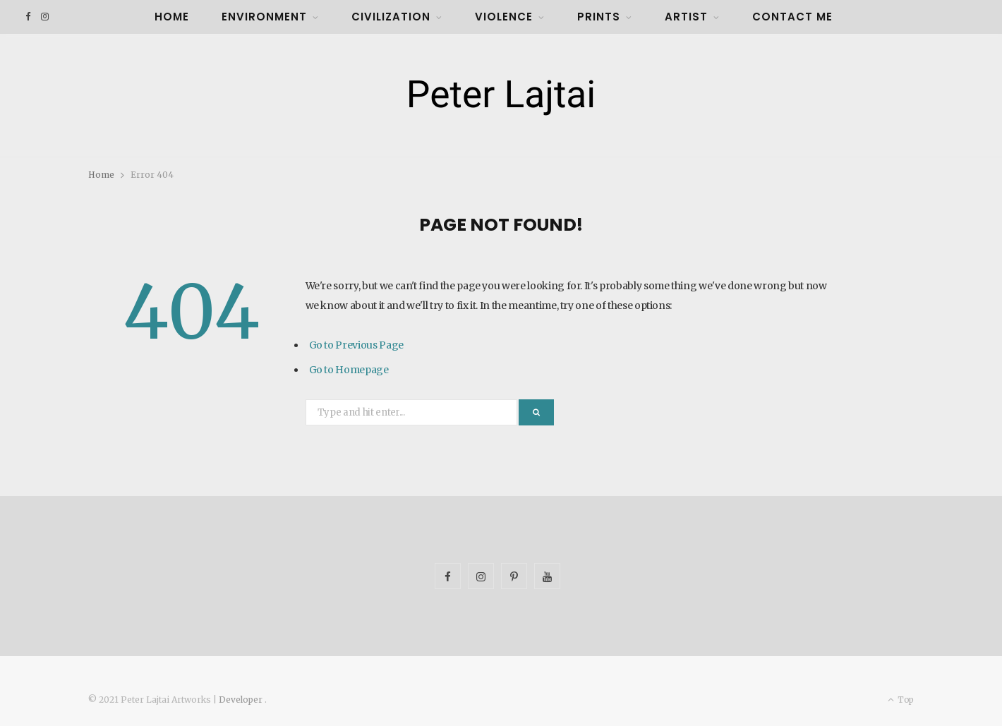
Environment (264, 16)
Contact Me (792, 16)
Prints (598, 16)
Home (172, 16)
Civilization (390, 16)
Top (901, 699)
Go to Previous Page (356, 345)
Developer (242, 699)
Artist (686, 16)
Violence (504, 16)
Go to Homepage (349, 369)
